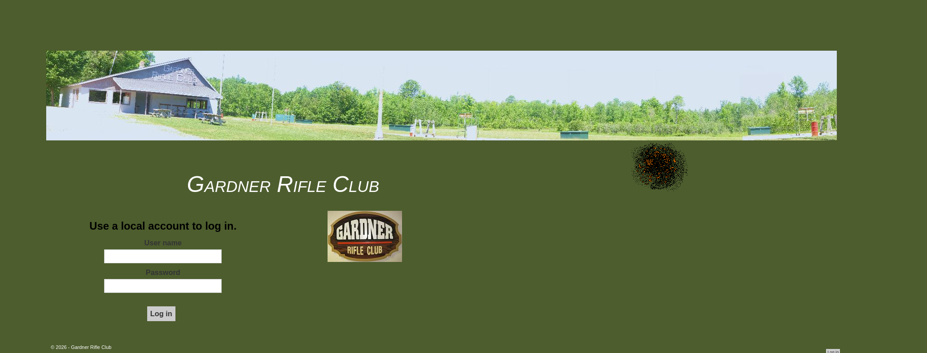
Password (163, 272)
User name (163, 243)
